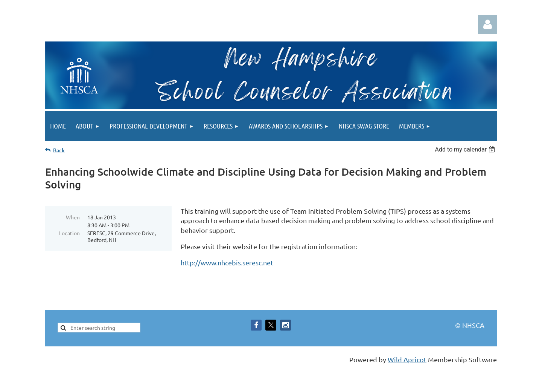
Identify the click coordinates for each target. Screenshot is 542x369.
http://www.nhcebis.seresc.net (227, 262)
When (73, 217)
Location (69, 233)
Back (59, 150)
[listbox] (466, 149)
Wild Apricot (407, 359)
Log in (487, 24)
